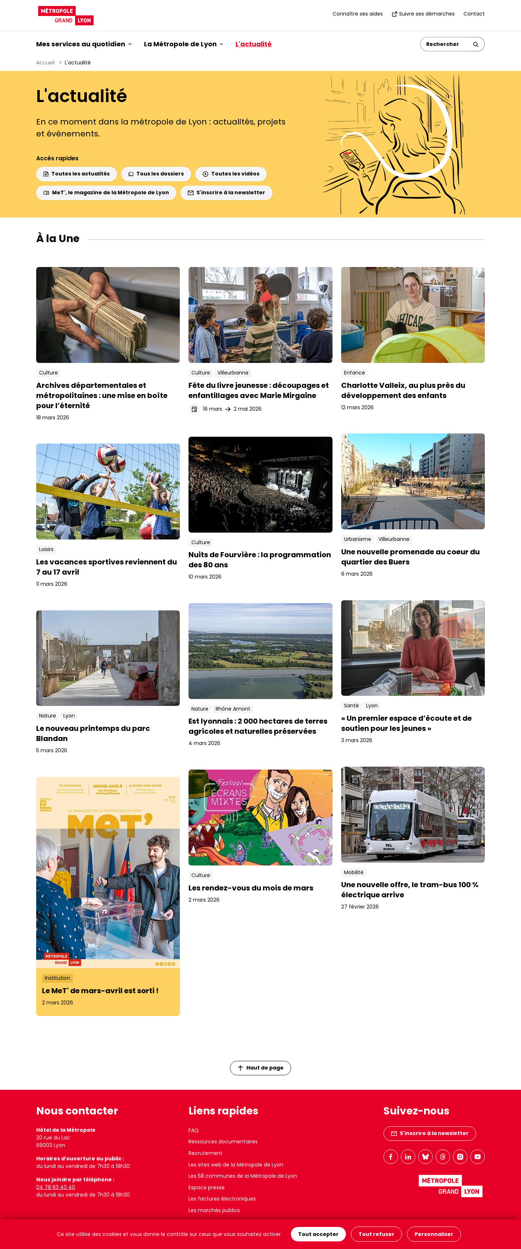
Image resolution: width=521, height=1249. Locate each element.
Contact (474, 13)
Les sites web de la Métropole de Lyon (236, 1164)
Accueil (45, 62)
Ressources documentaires (223, 1141)
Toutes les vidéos (231, 173)
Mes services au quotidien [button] (84, 43)
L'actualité (254, 43)
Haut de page (261, 1067)
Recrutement (206, 1153)
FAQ (194, 1130)
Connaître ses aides (357, 13)
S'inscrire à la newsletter (226, 192)
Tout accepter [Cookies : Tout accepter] (318, 1234)
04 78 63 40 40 (55, 1187)
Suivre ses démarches (423, 13)
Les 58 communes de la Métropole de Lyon (243, 1176)
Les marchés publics (214, 1210)
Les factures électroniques (222, 1198)
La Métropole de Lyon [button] (183, 43)
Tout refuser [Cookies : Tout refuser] (376, 1234)
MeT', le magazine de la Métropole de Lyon (106, 192)
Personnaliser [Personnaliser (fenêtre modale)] (434, 1234)
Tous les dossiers (156, 173)
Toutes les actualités (76, 173)
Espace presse (207, 1187)
